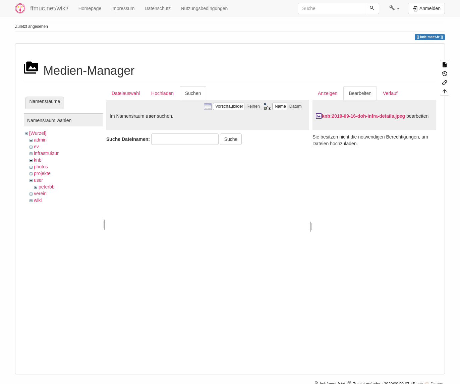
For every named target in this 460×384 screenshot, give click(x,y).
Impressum (122, 8)
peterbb (46, 186)
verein (40, 193)
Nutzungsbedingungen (204, 8)
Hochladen (162, 93)
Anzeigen (327, 93)
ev (36, 146)
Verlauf (390, 93)
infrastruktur (46, 153)
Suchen (193, 93)
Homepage (90, 8)
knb (38, 160)
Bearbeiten (360, 93)
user (38, 180)
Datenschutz (158, 8)
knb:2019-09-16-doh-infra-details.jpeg (363, 116)
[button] (394, 8)
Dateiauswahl (126, 93)
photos (41, 166)
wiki (38, 200)
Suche (231, 139)
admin (40, 140)
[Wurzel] (37, 133)
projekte (42, 173)
